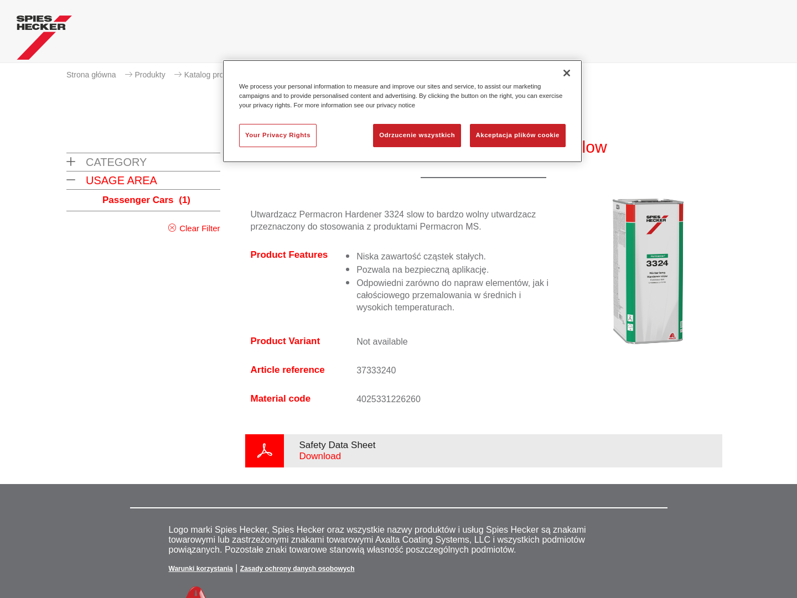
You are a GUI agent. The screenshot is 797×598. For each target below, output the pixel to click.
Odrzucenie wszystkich (417, 135)
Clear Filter (199, 228)
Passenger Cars (146, 200)
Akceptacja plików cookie (518, 135)
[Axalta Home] (44, 40)
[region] (402, 111)
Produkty (150, 74)
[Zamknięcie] (567, 73)
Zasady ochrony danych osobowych (297, 569)
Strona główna (91, 74)
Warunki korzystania (201, 569)
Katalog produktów (216, 74)
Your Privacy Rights (277, 135)
